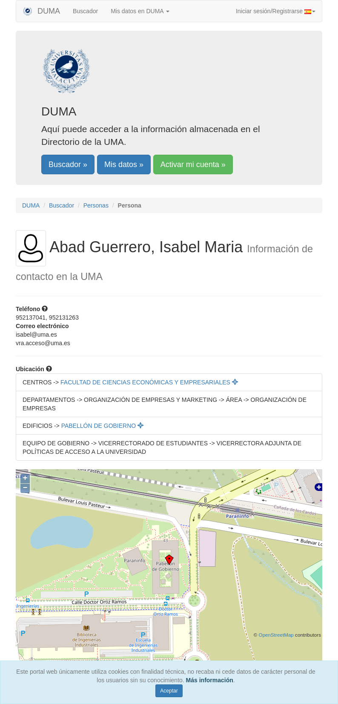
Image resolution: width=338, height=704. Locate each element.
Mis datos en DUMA (140, 11)
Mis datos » (123, 164)
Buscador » (68, 164)
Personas (96, 205)
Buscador (85, 11)
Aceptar (169, 691)
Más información (209, 680)
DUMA (41, 11)
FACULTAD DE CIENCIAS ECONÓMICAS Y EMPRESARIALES (149, 382)
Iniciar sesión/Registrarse (275, 11)
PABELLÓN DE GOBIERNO (102, 425)
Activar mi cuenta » (193, 164)
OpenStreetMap (276, 635)
